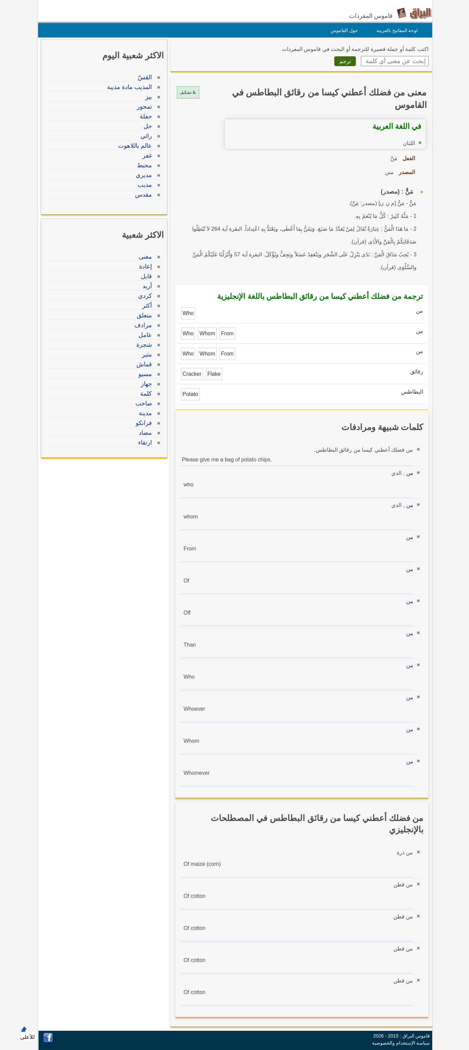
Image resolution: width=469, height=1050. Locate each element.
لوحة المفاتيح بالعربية (395, 30)
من (408, 473)
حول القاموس (342, 30)
